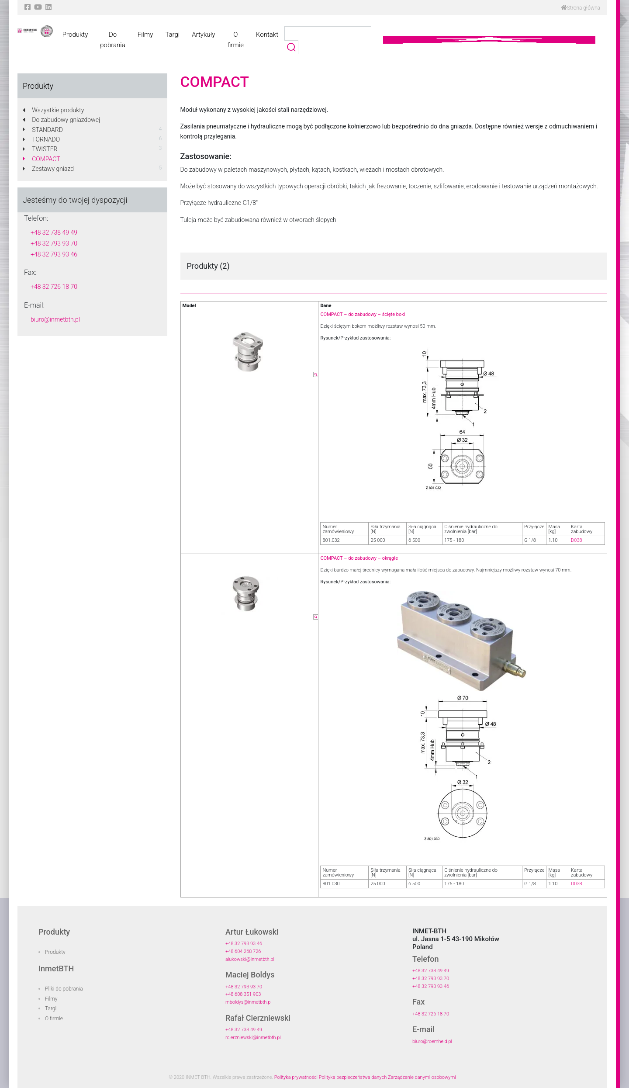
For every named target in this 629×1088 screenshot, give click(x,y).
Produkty (75, 34)
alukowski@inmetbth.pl (249, 959)
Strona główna (580, 8)
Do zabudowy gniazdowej (61, 119)
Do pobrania (112, 40)
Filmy (145, 34)
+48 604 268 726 (243, 951)
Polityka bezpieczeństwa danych (353, 1077)
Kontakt (267, 34)
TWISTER (40, 149)
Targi (172, 34)
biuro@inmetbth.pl (55, 319)
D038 (576, 540)
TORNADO (41, 139)
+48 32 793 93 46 (54, 254)
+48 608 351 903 (243, 994)
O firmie (235, 40)
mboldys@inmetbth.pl (248, 1002)
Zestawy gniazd (48, 168)
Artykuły (203, 34)
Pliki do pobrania (64, 989)
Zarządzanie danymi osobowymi (422, 1077)
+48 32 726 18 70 (54, 286)
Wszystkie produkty (53, 110)
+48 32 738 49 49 (54, 232)
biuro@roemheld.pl (432, 1041)
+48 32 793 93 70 (54, 243)
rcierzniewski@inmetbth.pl (253, 1037)
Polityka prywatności (296, 1077)
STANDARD (43, 129)
